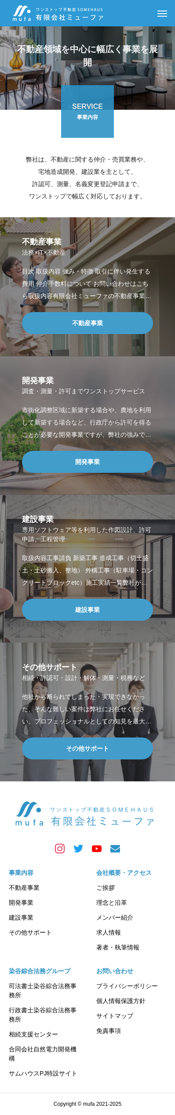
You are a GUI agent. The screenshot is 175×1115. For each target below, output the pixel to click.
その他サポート (30, 932)
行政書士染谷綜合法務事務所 (43, 1015)
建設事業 (21, 917)
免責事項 (108, 1030)
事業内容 (21, 872)
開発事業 (21, 902)
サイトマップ (114, 1015)
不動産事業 (24, 887)
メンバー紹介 (114, 917)
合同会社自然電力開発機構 (43, 1054)
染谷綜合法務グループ (39, 971)
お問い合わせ (114, 971)
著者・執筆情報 (117, 947)
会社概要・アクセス (124, 872)
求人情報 (108, 932)
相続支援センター (33, 1034)
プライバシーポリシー (127, 985)
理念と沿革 (111, 902)
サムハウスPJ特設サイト (43, 1073)
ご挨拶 (105, 887)
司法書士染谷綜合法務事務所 (43, 990)
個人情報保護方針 (121, 1000)
